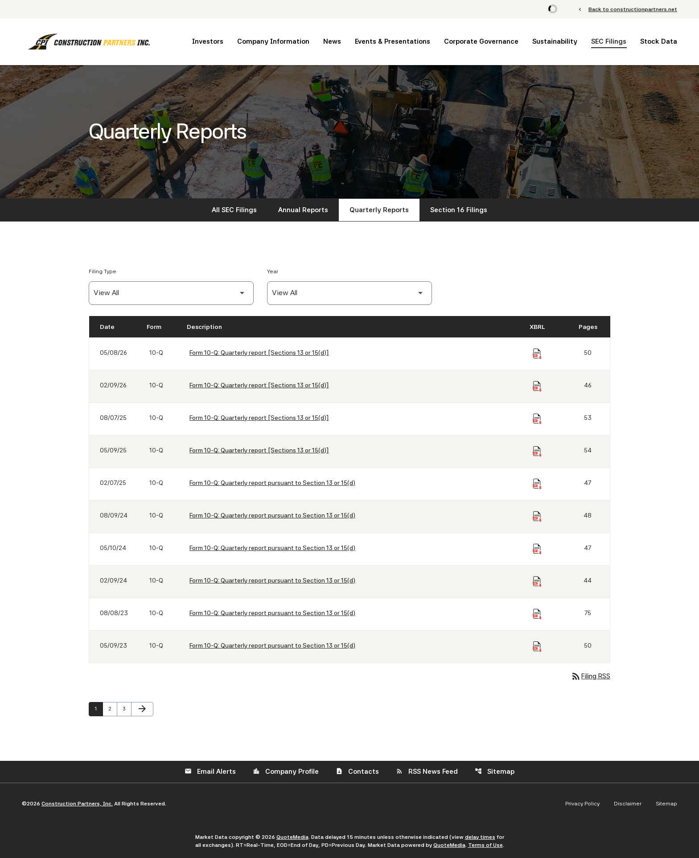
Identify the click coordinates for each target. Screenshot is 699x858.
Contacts (357, 772)
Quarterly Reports (379, 210)
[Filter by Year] (349, 293)
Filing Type (102, 271)
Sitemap (494, 772)
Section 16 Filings (458, 210)
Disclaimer (627, 803)
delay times (480, 837)
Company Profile (286, 772)
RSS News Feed (427, 772)
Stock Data (658, 41)
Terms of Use (485, 845)
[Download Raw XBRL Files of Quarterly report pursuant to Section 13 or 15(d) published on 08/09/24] (537, 516)
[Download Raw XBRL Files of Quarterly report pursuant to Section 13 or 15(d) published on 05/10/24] (537, 549)
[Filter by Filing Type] (171, 293)
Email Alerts (210, 772)
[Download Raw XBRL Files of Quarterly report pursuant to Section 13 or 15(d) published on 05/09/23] (537, 646)
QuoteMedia (292, 837)
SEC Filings (608, 41)
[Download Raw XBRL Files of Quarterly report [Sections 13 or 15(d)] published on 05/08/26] (537, 354)
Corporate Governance (481, 41)
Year (272, 271)
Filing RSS (590, 676)
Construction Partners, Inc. (77, 804)
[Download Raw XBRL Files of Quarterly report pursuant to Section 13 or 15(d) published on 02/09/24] (537, 581)
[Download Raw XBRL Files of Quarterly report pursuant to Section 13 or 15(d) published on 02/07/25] (537, 484)
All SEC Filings (234, 210)
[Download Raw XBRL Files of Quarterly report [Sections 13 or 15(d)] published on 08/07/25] (537, 419)
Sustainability (554, 41)
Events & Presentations (392, 41)
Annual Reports (303, 210)
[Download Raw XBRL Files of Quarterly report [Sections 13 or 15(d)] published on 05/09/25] (537, 451)
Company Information (273, 41)
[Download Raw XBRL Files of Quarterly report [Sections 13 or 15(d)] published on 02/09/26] (537, 386)
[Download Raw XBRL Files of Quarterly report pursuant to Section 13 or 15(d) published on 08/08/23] (537, 614)
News (332, 41)
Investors (207, 41)
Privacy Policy (582, 803)
